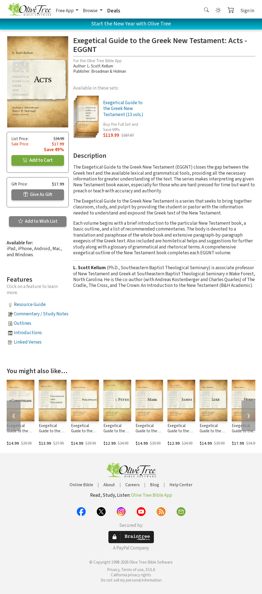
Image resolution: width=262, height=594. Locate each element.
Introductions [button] (28, 332)
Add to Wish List (37, 221)
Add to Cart (38, 160)
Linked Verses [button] (28, 342)
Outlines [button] (22, 323)
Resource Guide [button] (30, 304)
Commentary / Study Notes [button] (41, 314)
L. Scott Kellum (100, 66)
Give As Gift (37, 194)
